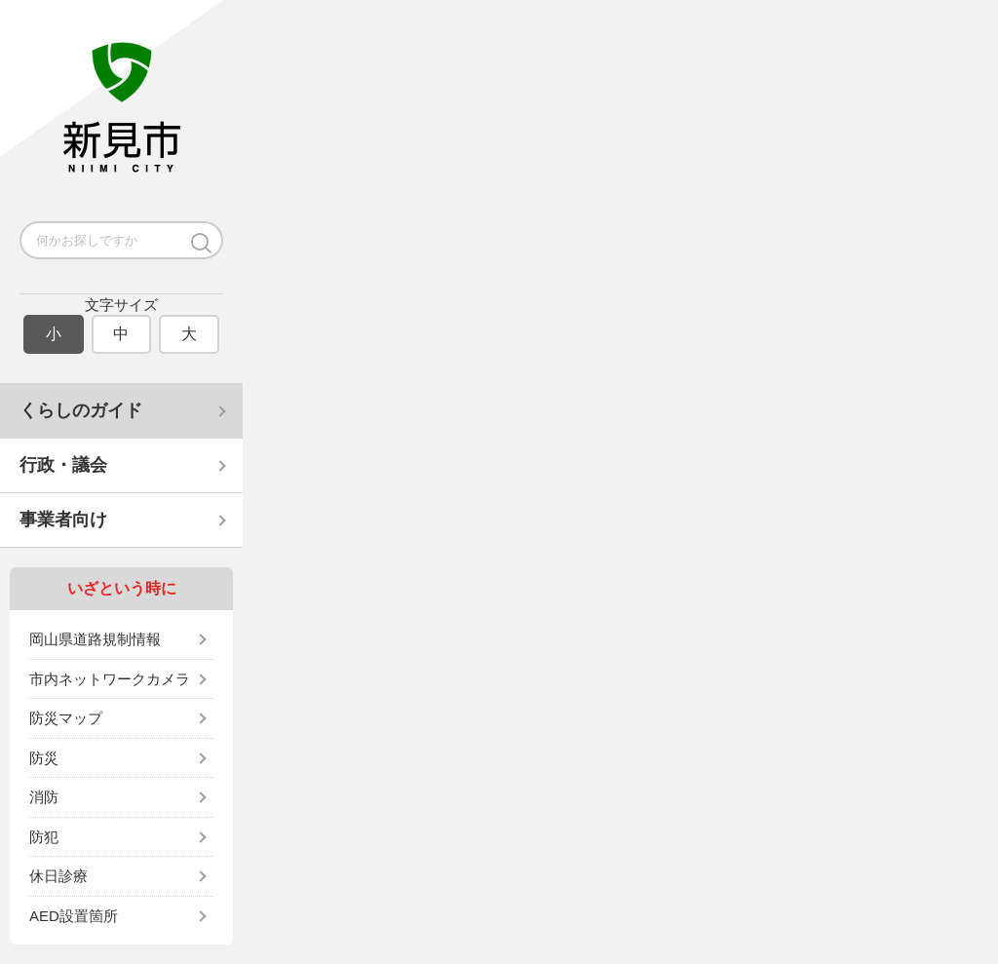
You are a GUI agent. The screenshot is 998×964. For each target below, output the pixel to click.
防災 (43, 758)
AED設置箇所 (73, 915)
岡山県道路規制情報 (95, 639)
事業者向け (63, 519)
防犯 (43, 837)
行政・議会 (63, 465)
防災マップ (65, 718)
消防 (43, 797)
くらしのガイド (80, 410)
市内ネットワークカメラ (109, 679)
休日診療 (58, 876)
